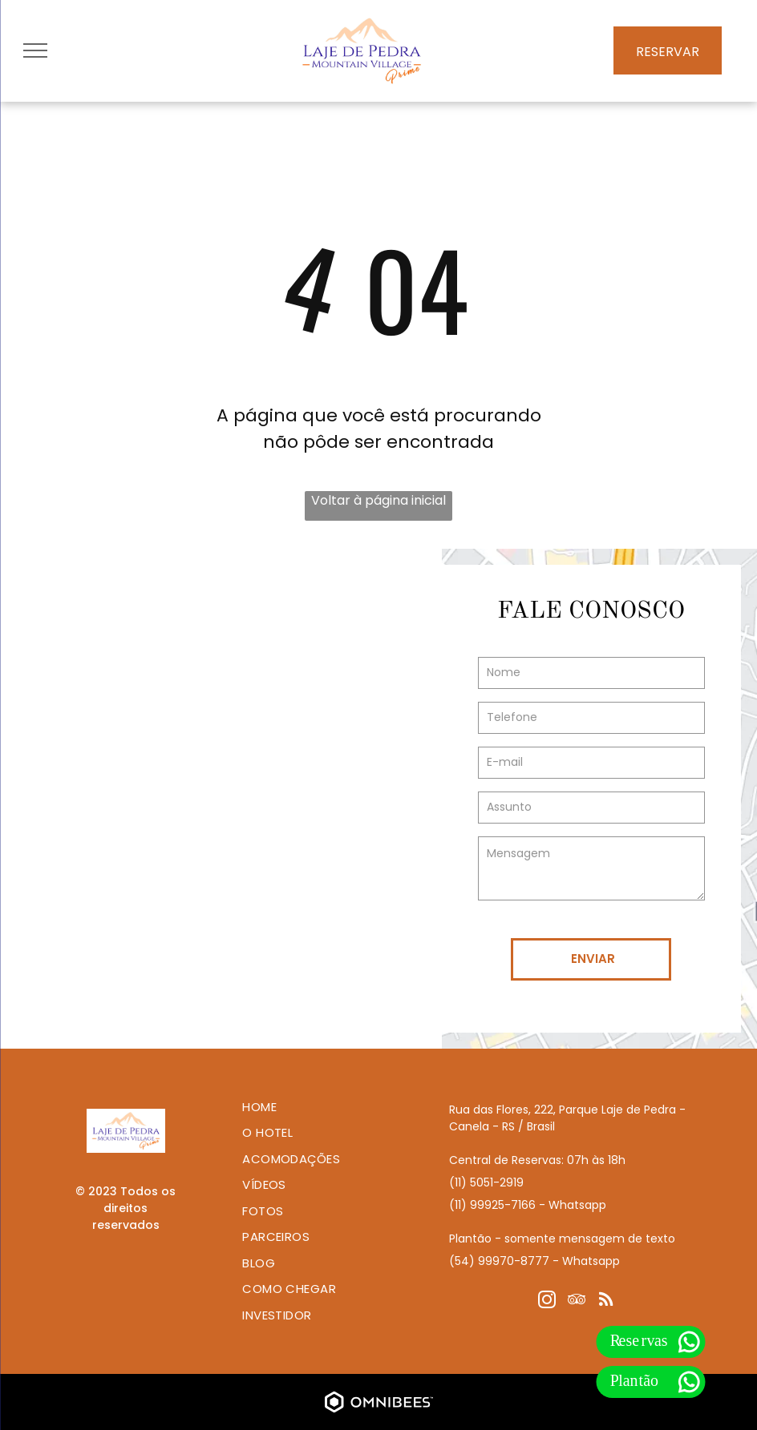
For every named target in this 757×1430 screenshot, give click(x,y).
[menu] (35, 50)
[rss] (606, 1302)
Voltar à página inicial (378, 500)
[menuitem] (323, 1107)
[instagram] (546, 1302)
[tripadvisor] (576, 1302)
